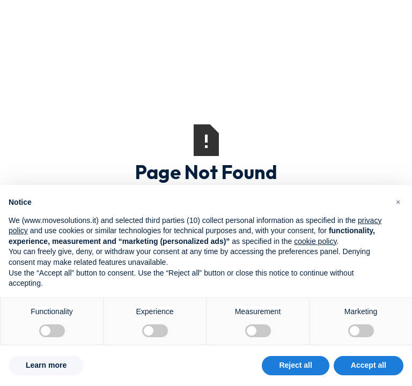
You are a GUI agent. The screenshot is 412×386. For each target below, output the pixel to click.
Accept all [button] (368, 365)
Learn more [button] (46, 365)
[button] (398, 202)
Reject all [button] (295, 365)
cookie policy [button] (315, 241)
